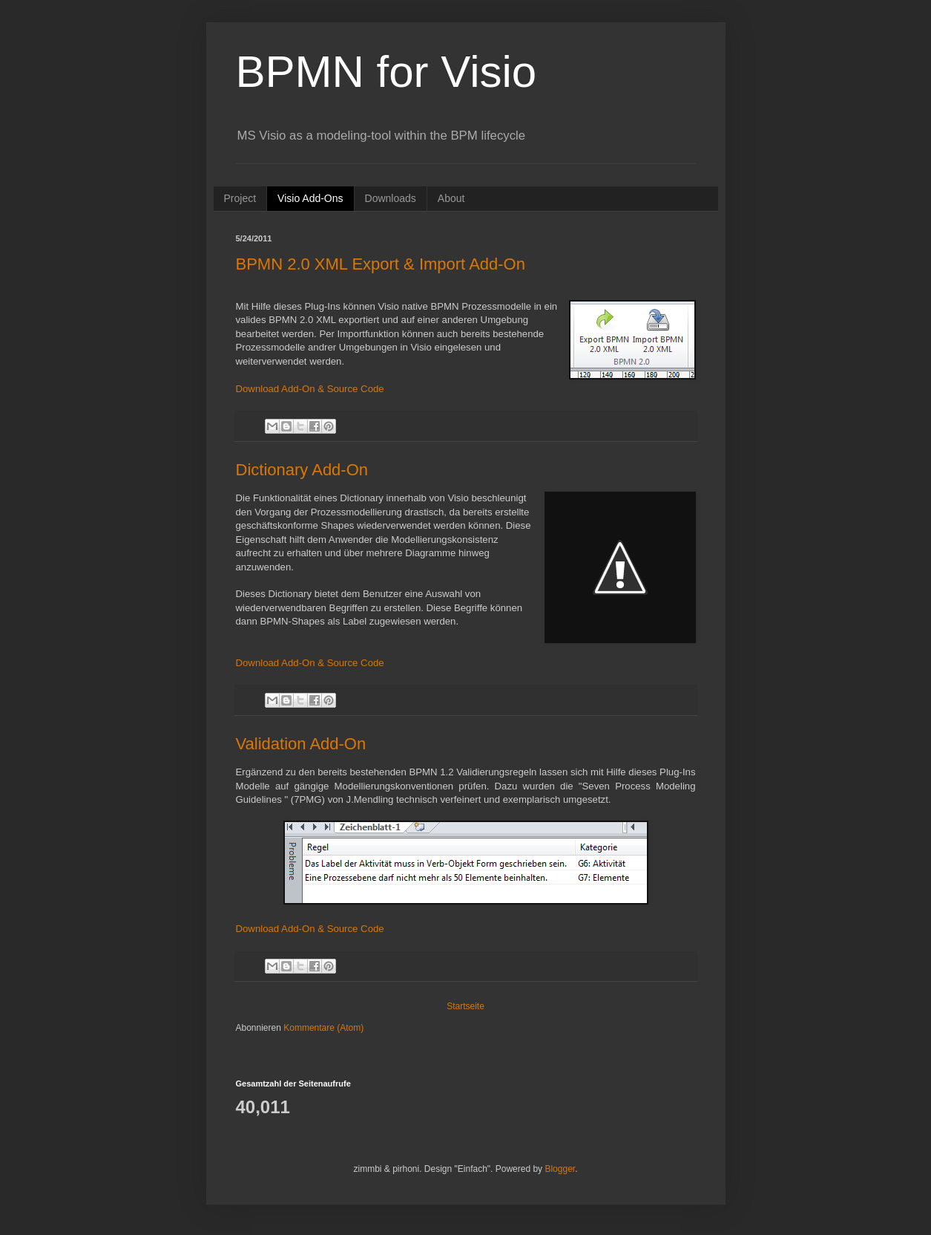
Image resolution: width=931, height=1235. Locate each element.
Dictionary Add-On (302, 469)
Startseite (465, 1006)
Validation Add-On (301, 743)
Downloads (390, 198)
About (451, 198)
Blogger (560, 1169)
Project (240, 198)
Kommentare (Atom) (323, 1028)
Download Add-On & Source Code (310, 388)
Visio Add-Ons (310, 198)
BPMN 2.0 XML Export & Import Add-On (380, 264)
